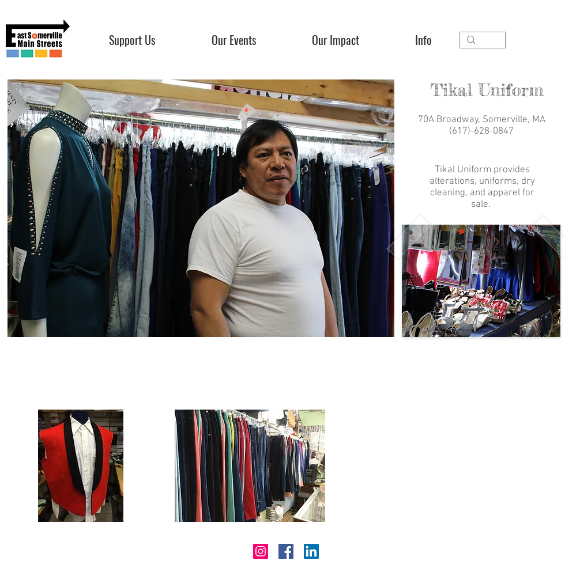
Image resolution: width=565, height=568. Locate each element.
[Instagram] (260, 551)
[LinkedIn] (311, 551)
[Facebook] (285, 551)
